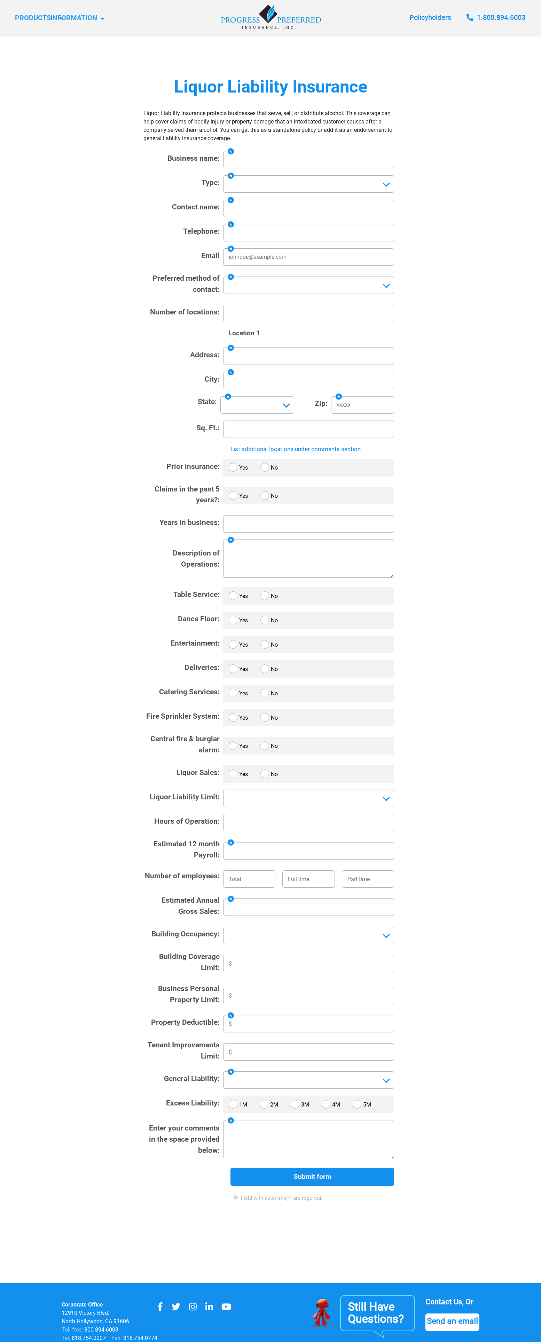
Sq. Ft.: (208, 427)
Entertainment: (195, 643)
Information (107, 18)
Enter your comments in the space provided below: (184, 1139)
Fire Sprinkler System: (183, 716)
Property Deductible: (185, 1022)
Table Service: (196, 594)
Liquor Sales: (198, 772)
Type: (211, 182)
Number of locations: (185, 311)
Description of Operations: (196, 558)
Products (36, 18)
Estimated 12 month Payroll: (187, 849)
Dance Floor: (199, 618)
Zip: (321, 403)
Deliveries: (202, 667)
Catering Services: (189, 691)
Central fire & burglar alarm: (185, 744)
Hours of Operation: (187, 821)
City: (212, 379)
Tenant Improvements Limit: (184, 1050)
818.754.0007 (88, 1338)
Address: (205, 354)
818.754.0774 (139, 1338)
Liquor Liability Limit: (185, 796)
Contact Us (446, 1301)
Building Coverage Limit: (189, 962)
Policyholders (430, 17)
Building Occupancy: (185, 933)
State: (207, 401)
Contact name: (196, 206)
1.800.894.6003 (495, 17)
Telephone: (201, 231)
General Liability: (192, 1078)
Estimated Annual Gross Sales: (191, 906)
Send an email (453, 1321)
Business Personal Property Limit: (189, 994)
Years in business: (189, 522)
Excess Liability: (193, 1103)
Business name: (193, 158)
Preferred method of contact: (186, 284)
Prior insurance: (193, 466)
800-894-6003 (101, 1329)
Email (210, 255)
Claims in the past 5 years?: (187, 494)
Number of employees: (182, 875)
